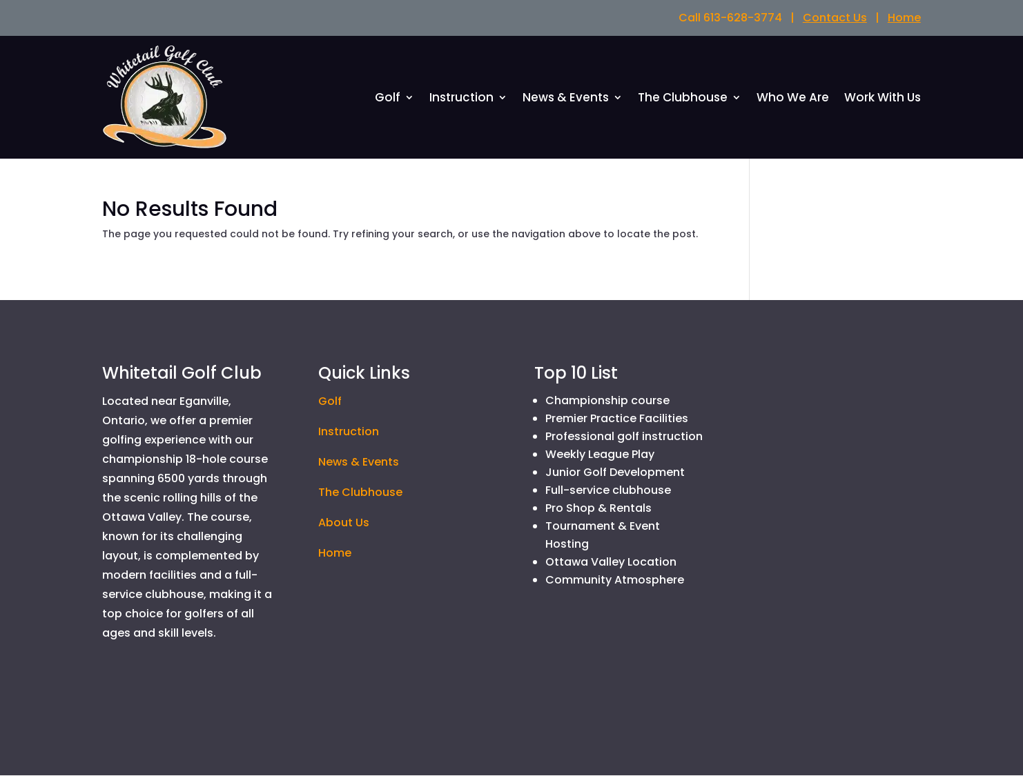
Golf (387, 99)
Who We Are (793, 99)
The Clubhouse (683, 99)
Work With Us (882, 99)
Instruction (461, 99)
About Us (343, 523)
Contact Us (835, 18)
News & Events (566, 99)
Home (904, 18)
